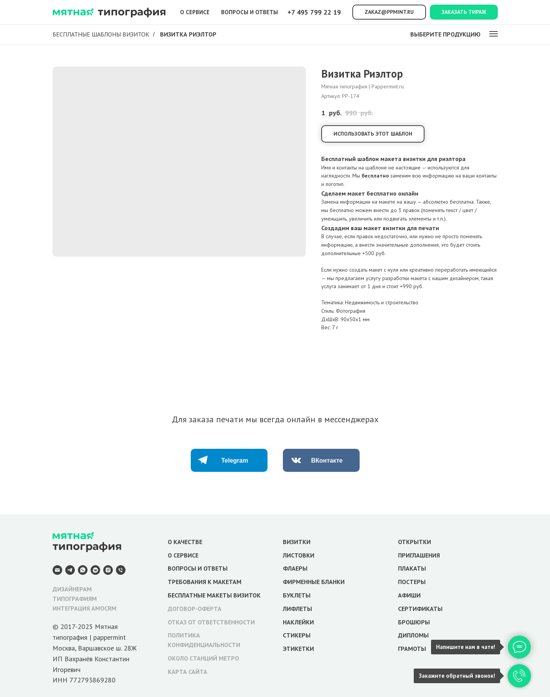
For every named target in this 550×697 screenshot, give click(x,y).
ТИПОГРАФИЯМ (75, 598)
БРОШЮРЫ (414, 622)
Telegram (234, 460)
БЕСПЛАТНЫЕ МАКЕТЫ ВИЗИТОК (214, 595)
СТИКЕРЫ (297, 635)
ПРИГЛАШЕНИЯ (419, 555)
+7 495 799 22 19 (314, 12)
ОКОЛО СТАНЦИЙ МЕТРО (203, 658)
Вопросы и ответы (249, 12)
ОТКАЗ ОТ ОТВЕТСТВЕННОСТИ (211, 622)
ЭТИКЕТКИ (298, 648)
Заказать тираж (463, 11)
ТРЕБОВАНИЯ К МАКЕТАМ (204, 582)
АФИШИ (409, 595)
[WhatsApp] (83, 570)
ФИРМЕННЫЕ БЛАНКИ (314, 582)
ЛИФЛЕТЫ (297, 608)
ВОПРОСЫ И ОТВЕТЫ (198, 568)
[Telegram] (70, 570)
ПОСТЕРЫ (412, 582)
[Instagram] (108, 570)
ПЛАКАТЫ (412, 568)
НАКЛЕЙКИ (298, 622)
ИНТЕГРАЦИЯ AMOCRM (84, 608)
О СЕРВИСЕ (183, 555)
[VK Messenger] (95, 570)
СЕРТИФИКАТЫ (420, 608)
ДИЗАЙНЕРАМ (72, 589)
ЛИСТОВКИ (298, 555)
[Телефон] (121, 570)
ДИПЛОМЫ (413, 635)
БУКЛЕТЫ (297, 595)
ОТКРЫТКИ (414, 542)
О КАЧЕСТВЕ (185, 542)
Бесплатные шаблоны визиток (101, 34)
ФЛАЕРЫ (295, 568)
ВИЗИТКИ (297, 542)
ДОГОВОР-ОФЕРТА (194, 608)
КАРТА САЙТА (187, 671)
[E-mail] (57, 570)
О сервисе (195, 12)
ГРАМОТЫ (412, 648)
